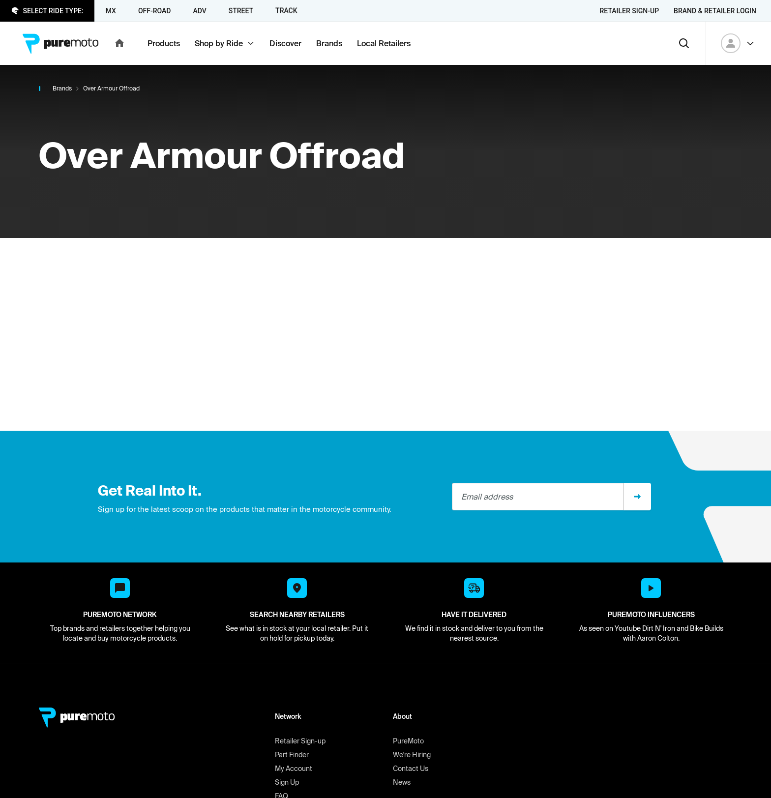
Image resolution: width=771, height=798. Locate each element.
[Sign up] (637, 496)
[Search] (684, 43)
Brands (62, 88)
